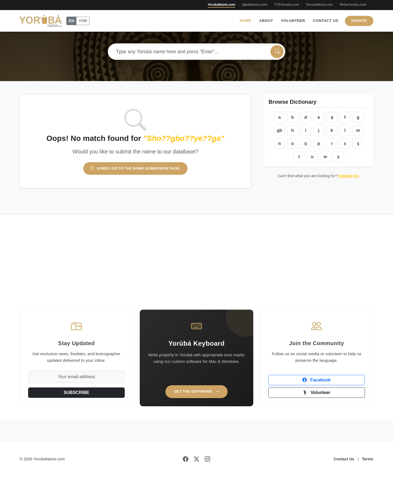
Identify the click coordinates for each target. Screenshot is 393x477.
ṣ (358, 143)
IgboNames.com (254, 5)
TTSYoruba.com (286, 5)
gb (279, 130)
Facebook (316, 380)
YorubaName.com (221, 5)
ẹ (332, 117)
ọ (305, 143)
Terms (367, 459)
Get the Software (196, 391)
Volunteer (293, 21)
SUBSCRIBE (76, 392)
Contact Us (325, 21)
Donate (359, 21)
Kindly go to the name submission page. (135, 168)
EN (71, 21)
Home (245, 21)
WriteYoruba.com (353, 5)
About (266, 21)
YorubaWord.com (319, 5)
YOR (83, 21)
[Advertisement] (196, 268)
